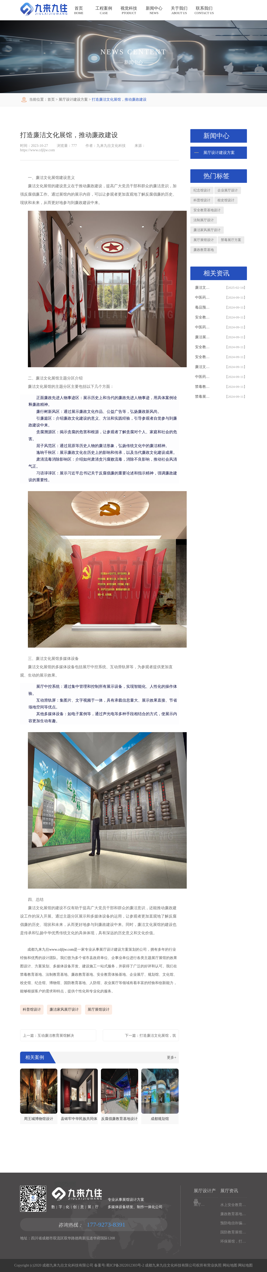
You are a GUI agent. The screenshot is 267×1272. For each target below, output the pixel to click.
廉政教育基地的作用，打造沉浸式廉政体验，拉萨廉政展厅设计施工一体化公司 (233, 1214)
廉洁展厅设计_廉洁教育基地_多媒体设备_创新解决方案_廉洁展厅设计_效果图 (204, 337)
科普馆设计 (32, 1009)
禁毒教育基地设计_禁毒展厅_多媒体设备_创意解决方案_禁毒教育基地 (204, 387)
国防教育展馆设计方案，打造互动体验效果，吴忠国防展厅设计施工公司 (233, 1232)
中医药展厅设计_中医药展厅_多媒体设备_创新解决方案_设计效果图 (204, 297)
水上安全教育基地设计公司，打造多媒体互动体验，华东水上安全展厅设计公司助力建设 (233, 1205)
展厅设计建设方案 (73, 99)
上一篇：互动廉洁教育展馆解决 (48, 1036)
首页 (51, 99)
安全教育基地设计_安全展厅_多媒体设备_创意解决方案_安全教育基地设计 (204, 317)
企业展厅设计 (227, 190)
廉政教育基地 (203, 250)
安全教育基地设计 (207, 210)
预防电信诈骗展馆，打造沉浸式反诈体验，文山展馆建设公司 (233, 1223)
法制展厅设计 (203, 220)
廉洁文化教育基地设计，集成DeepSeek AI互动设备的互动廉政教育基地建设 (204, 288)
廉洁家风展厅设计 (64, 1009)
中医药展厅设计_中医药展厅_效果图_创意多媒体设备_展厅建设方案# (204, 327)
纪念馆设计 (201, 190)
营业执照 (214, 1265)
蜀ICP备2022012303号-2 (125, 1265)
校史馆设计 (225, 200)
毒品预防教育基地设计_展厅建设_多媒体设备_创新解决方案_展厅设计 (204, 307)
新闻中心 (133, 62)
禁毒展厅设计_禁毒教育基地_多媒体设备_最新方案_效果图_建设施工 (204, 397)
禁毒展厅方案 (231, 240)
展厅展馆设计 (99, 1009)
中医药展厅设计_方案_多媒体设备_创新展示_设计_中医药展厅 (204, 377)
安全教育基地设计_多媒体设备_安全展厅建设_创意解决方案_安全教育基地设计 (204, 357)
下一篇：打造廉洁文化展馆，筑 (150, 1036)
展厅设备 (199, 1205)
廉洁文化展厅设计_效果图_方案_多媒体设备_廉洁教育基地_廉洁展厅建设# (204, 367)
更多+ (171, 1057)
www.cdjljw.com (61, 949)
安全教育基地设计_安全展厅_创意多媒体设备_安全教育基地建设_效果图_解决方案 (204, 347)
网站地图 (229, 1265)
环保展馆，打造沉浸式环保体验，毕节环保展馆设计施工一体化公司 (233, 1241)
